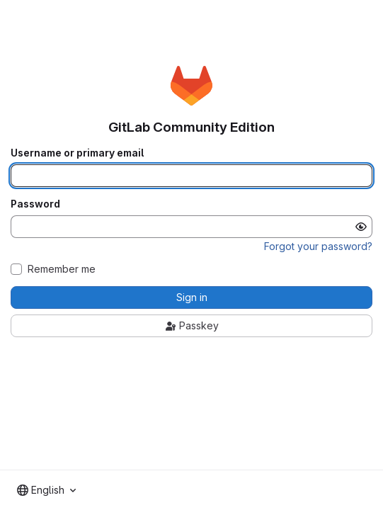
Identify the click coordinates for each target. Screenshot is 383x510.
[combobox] (46, 490)
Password (35, 204)
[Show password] (361, 226)
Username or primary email (77, 153)
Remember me (62, 269)
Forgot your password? (318, 246)
